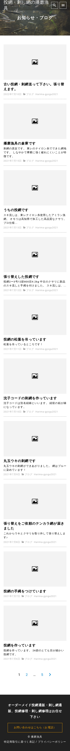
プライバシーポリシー (52, 741)
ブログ (30, 94)
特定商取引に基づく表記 (19, 741)
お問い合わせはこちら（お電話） (35, 727)
